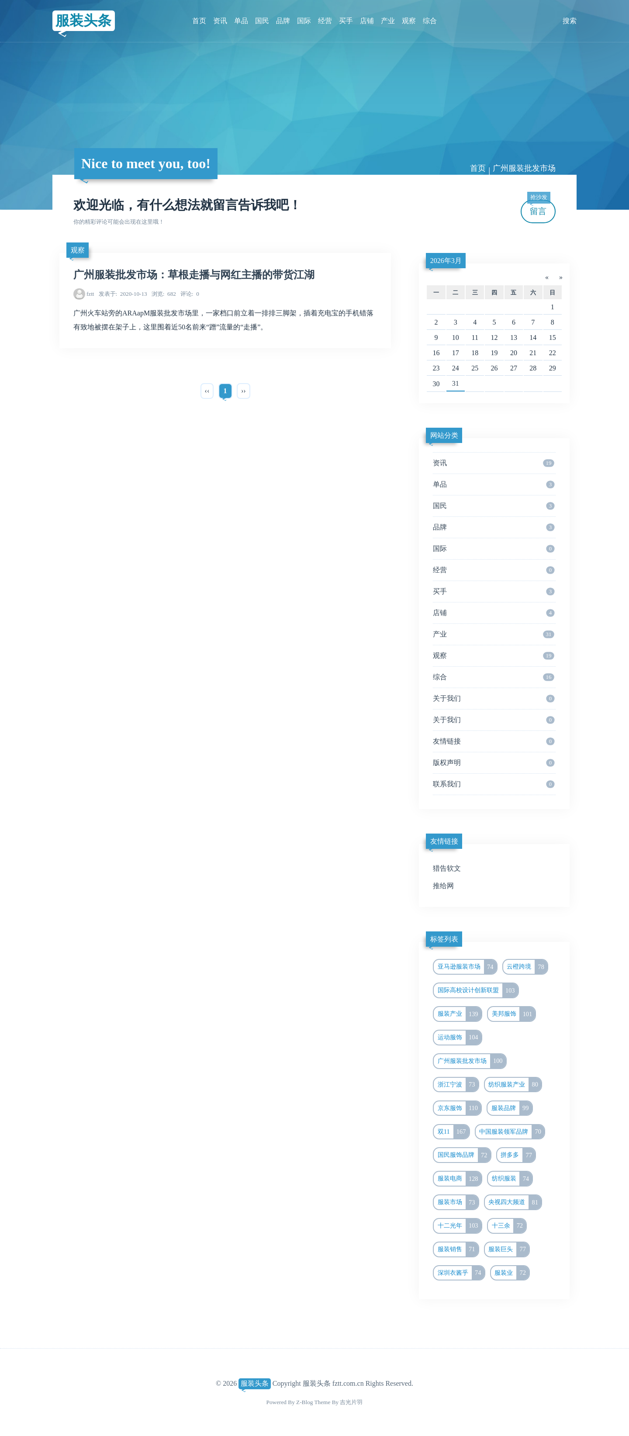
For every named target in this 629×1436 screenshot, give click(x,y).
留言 (538, 208)
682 (164, 294)
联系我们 (493, 784)
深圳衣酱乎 (461, 1273)
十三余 (509, 1226)
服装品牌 (511, 1108)
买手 (346, 20)
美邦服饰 (514, 1014)
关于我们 (493, 698)
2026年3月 (446, 260)
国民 (262, 20)
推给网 (443, 885)
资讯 (220, 20)
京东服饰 (459, 1108)
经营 (325, 20)
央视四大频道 (514, 1202)
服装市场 (458, 1202)
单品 (241, 20)
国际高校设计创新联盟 (478, 990)
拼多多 (518, 1155)
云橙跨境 (527, 967)
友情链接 (493, 741)
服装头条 (83, 20)
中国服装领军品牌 (511, 1132)
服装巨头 (508, 1249)
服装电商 (459, 1179)
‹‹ (207, 390)
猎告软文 (447, 868)
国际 (304, 20)
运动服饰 (459, 1038)
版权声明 (493, 763)
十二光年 (459, 1226)
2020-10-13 (123, 294)
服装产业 (459, 1014)
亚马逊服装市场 (467, 967)
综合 (430, 20)
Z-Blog (304, 1402)
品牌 (283, 20)
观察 (409, 20)
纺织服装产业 (514, 1085)
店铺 (367, 20)
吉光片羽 (351, 1402)
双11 (453, 1132)
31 (455, 383)
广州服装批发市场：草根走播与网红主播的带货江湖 (193, 274)
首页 (199, 20)
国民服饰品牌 (464, 1155)
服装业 (511, 1273)
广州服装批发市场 (524, 168)
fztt (90, 294)
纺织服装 (512, 1179)
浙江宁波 (458, 1085)
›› (243, 390)
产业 (388, 20)
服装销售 (458, 1249)
